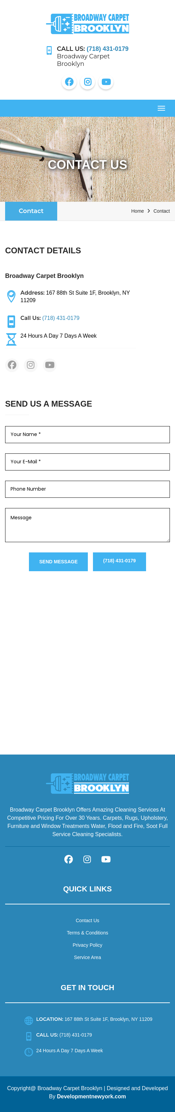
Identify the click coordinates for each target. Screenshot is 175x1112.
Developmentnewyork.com (91, 1096)
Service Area (87, 957)
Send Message (58, 561)
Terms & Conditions (87, 932)
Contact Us (87, 920)
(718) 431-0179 (119, 560)
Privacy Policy (87, 945)
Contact (31, 211)
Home (137, 211)
